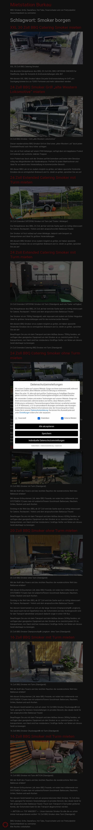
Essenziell (20, 416)
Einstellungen (24, 411)
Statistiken (43, 416)
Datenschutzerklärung (39, 409)
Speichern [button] (46, 432)
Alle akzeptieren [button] (46, 425)
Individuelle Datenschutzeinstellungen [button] (46, 439)
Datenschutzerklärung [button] (47, 444)
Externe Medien (68, 416)
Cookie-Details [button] (35, 444)
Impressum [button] (58, 444)
